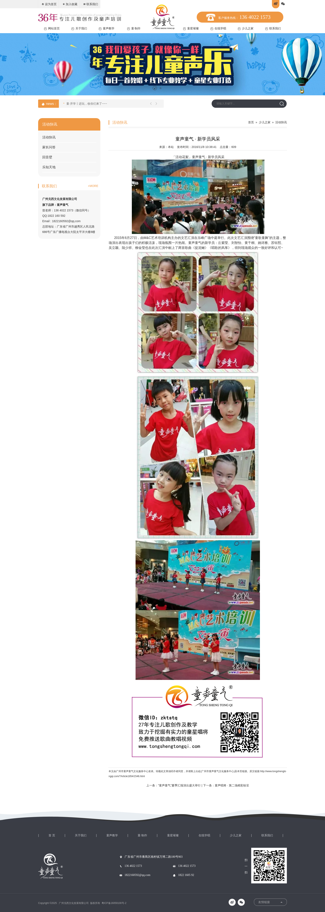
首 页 (52, 835)
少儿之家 (245, 28)
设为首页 (49, 4)
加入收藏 (69, 4)
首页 (251, 122)
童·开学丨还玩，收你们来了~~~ (85, 103)
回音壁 (47, 157)
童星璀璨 (191, 28)
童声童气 (198, 157)
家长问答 (49, 147)
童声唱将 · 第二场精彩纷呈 (232, 785)
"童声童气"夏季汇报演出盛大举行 (179, 785)
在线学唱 (218, 28)
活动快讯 (49, 137)
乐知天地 (49, 167)
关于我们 (79, 28)
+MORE (93, 186)
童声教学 (106, 28)
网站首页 (52, 28)
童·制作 (134, 28)
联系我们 (90, 4)
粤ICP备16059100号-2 (114, 903)
